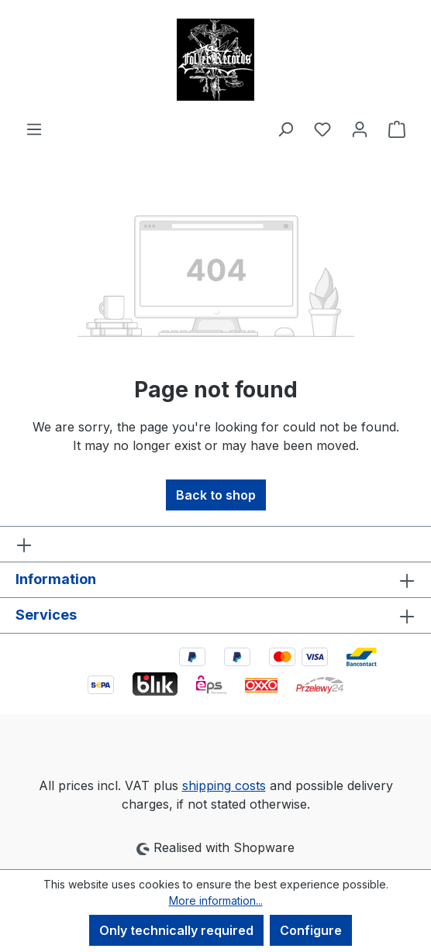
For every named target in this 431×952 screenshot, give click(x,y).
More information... (216, 900)
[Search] (285, 128)
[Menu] (34, 128)
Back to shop (216, 495)
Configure (311, 930)
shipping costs (224, 785)
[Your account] (359, 128)
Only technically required (176, 930)
